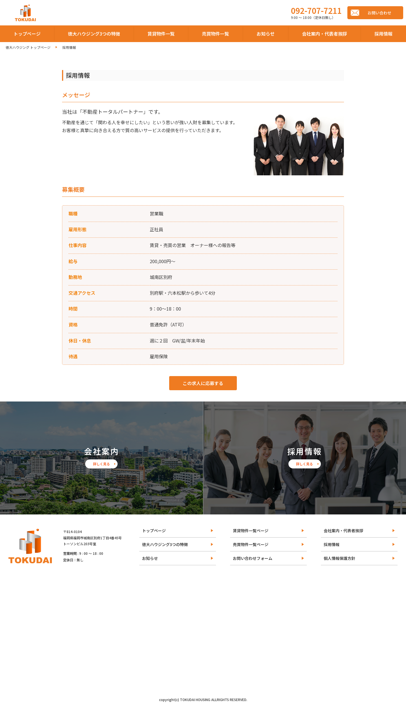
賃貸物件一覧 (161, 33)
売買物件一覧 (215, 33)
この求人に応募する (203, 383)
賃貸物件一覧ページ (250, 530)
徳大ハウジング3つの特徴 (94, 33)
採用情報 (383, 33)
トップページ (27, 33)
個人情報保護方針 (339, 558)
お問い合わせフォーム (252, 558)
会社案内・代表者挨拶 (324, 33)
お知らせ (266, 33)
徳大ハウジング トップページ (28, 47)
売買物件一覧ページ (250, 544)
